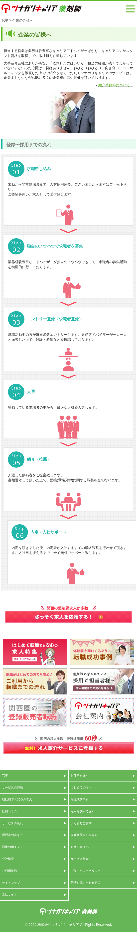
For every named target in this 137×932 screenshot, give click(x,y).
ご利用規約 (9, 871)
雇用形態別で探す (83, 811)
